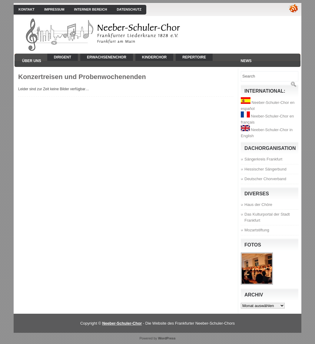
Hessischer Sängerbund (265, 169)
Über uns (31, 61)
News (246, 61)
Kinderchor (154, 57)
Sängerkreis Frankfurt (263, 159)
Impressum (54, 9)
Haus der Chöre (258, 204)
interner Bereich (90, 9)
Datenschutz (129, 9)
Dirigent (62, 57)
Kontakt (26, 9)
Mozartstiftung (256, 230)
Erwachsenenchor (106, 57)
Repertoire (194, 57)
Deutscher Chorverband (265, 179)
